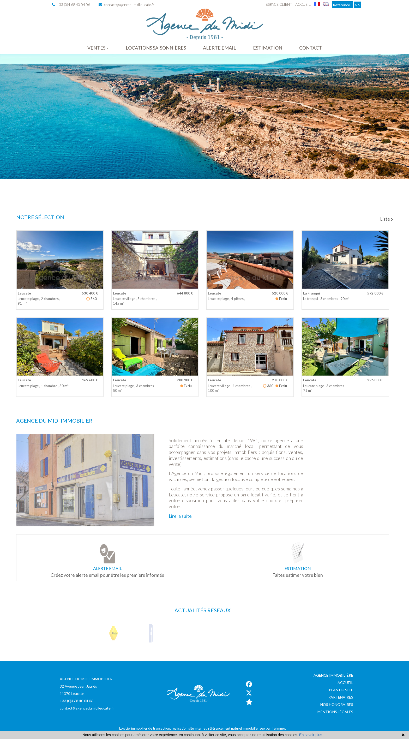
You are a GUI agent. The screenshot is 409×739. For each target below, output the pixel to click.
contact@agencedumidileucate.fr (126, 4)
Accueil (303, 4)
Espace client (279, 4)
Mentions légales (335, 712)
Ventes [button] (98, 48)
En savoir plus (310, 735)
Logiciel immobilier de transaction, (145, 728)
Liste (386, 219)
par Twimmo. (276, 728)
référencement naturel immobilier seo (237, 728)
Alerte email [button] (219, 48)
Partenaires (340, 697)
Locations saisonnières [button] (156, 48)
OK (357, 5)
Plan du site (341, 690)
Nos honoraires (336, 704)
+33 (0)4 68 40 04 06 (71, 4)
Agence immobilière (333, 675)
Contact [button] (310, 48)
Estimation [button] (267, 48)
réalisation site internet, (190, 728)
